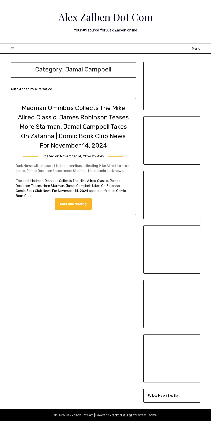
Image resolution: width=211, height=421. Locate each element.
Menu (196, 48)
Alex (100, 156)
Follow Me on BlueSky (163, 395)
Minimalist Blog (122, 415)
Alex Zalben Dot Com (105, 17)
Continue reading (73, 204)
